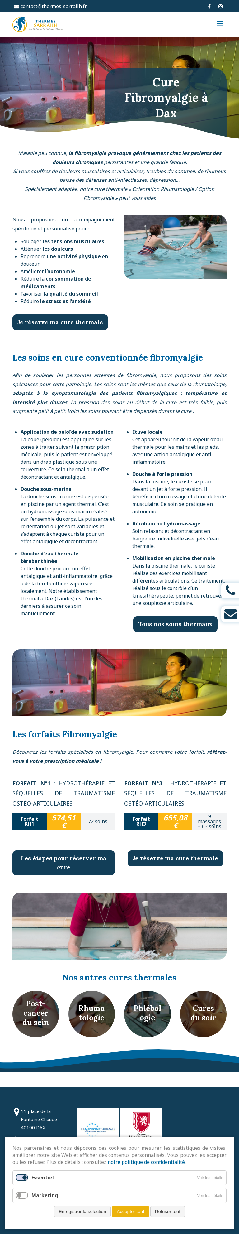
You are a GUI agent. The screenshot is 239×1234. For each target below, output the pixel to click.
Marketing (44, 1195)
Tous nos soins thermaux (175, 640)
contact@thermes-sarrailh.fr (54, 6)
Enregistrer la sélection (82, 1211)
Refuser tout (167, 1211)
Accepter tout (130, 1211)
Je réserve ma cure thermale (60, 338)
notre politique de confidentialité (146, 1162)
